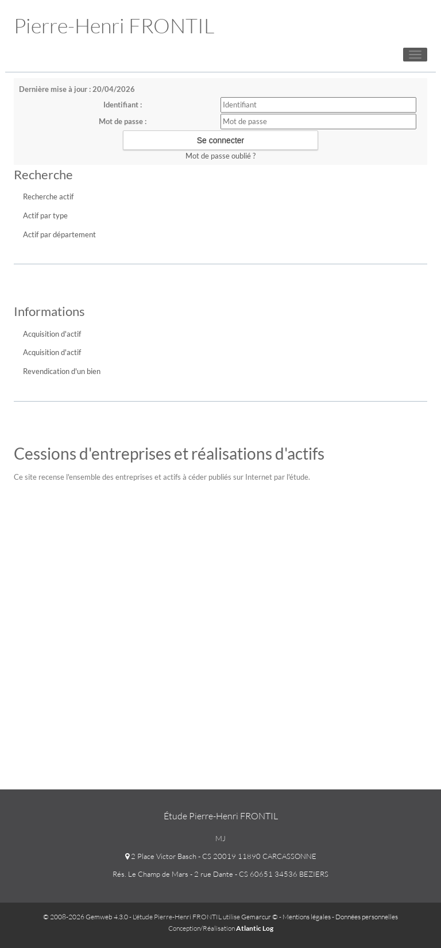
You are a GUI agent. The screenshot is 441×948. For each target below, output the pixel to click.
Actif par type (45, 215)
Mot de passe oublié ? (220, 155)
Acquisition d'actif (52, 333)
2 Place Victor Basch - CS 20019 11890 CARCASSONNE (220, 856)
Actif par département (59, 234)
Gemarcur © (259, 916)
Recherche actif (48, 196)
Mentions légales (307, 916)
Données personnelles (366, 916)
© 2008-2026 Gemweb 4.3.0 (85, 916)
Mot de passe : (122, 121)
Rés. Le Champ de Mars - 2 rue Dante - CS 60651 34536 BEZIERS (220, 873)
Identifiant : (122, 104)
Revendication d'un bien (61, 371)
